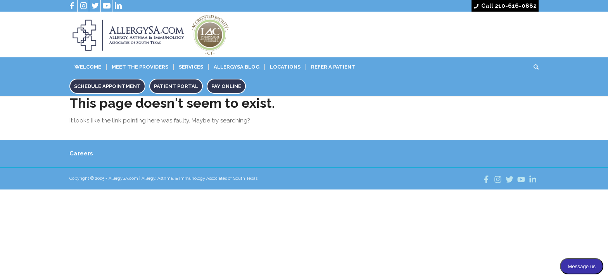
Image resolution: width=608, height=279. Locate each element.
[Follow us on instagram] (498, 179)
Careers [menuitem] (81, 153)
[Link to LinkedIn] (118, 6)
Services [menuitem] (191, 67)
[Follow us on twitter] (509, 179)
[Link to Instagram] (83, 6)
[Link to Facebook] (72, 6)
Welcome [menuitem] (87, 67)
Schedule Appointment (107, 86)
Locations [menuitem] (285, 67)
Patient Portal (176, 86)
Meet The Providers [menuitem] (140, 67)
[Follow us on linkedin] (533, 179)
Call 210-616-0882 (509, 5)
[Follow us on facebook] (486, 179)
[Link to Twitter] (95, 6)
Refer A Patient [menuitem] (333, 67)
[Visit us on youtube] (521, 179)
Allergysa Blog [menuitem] (236, 67)
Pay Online (226, 86)
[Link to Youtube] (106, 6)
